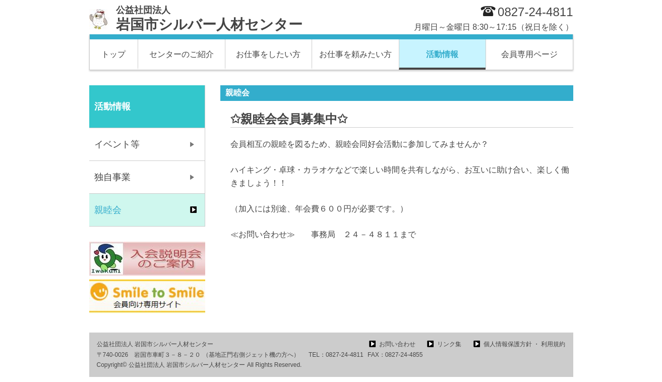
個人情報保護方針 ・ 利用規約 (525, 344)
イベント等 (117, 144)
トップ (113, 54)
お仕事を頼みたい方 (355, 54)
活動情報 (442, 54)
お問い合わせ (397, 344)
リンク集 (449, 344)
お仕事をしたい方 (268, 54)
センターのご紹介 (181, 54)
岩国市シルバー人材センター (209, 18)
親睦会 (108, 210)
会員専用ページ (529, 54)
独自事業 (112, 177)
